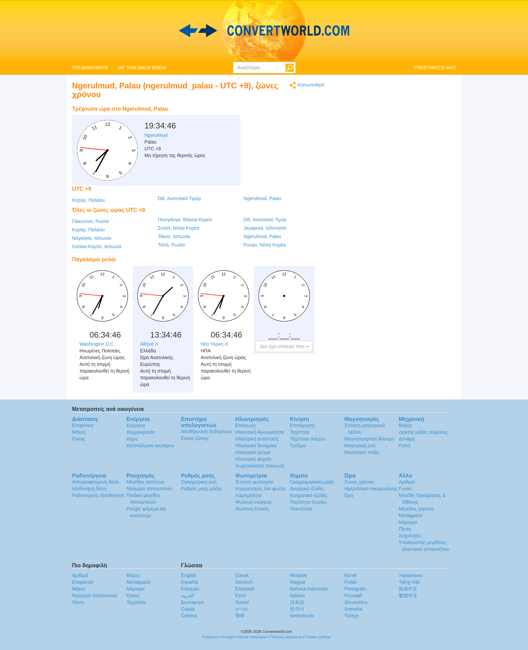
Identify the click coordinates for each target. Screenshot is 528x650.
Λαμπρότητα (248, 495)
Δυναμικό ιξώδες (307, 488)
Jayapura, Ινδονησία (264, 228)
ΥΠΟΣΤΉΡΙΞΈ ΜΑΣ (435, 67)
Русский (353, 595)
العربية (187, 595)
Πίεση (405, 529)
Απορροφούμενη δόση (95, 482)
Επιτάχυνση (302, 425)
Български (192, 602)
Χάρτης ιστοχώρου (252, 637)
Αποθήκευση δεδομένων (206, 431)
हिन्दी (239, 615)
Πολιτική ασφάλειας (286, 637)
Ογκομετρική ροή (199, 482)
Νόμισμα (408, 522)
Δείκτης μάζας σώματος (423, 432)
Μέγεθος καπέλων (146, 482)
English (188, 575)
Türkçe (351, 615)
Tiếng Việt (409, 582)
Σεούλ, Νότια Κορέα (178, 228)
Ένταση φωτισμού (254, 482)
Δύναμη (407, 439)
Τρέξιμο (298, 445)
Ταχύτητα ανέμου (308, 439)
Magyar (298, 582)
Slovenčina (355, 602)
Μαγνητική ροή (359, 445)
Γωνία (405, 488)
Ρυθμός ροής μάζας (201, 488)
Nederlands (302, 615)
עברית (241, 609)
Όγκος (78, 439)
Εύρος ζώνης (194, 438)
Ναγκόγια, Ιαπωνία (91, 238)
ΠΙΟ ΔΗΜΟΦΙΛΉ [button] (90, 67)
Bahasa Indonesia (309, 588)
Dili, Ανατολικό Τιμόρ (179, 198)
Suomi (242, 602)
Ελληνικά (244, 588)
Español (189, 582)
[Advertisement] (282, 119)
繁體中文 (408, 595)
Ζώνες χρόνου (359, 482)
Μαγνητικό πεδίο (361, 452)
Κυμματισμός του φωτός (260, 488)
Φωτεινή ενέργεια (253, 502)
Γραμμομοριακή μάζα (312, 482)
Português (355, 588)
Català (187, 609)
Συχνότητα (410, 535)
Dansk (242, 575)
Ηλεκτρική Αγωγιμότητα (259, 432)
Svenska (353, 609)
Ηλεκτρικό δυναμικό (255, 445)
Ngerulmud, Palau (262, 198)
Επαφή (227, 637)
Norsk (350, 575)
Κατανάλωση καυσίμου (150, 445)
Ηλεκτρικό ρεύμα (252, 452)
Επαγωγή (245, 425)
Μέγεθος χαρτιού (416, 508)
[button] (284, 346)
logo (264, 30)
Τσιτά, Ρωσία (171, 244)
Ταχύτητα (299, 432)
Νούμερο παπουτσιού (149, 488)
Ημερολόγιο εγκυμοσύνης (370, 488)
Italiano (297, 595)
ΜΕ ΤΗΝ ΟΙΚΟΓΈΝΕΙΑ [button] (142, 67)
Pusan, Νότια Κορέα (264, 244)
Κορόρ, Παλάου (88, 200)
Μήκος (79, 432)
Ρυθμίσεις (210, 637)
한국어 (297, 609)
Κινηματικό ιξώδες (309, 495)
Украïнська (410, 575)
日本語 (297, 602)
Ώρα (348, 495)
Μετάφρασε (411, 515)
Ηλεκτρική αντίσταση (256, 439)
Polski (350, 582)
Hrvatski (298, 575)
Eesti (240, 595)
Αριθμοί (407, 482)
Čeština (189, 615)
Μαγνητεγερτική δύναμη (369, 439)
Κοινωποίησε (307, 85)
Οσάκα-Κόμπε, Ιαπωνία (97, 246)
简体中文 (408, 588)
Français (190, 588)
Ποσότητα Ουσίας (308, 502)
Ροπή (404, 445)
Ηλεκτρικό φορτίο (253, 459)
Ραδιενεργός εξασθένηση (98, 495)
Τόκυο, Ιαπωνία (174, 236)
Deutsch (244, 582)
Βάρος (405, 425)
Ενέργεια (136, 425)
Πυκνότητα (301, 508)
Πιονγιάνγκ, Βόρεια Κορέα (185, 219)
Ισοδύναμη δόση (89, 488)
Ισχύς (132, 439)
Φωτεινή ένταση (252, 508)
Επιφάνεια (83, 425)
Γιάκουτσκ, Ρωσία (90, 221)
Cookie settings (318, 637)
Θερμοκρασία (141, 432)
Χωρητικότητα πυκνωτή (259, 465)
